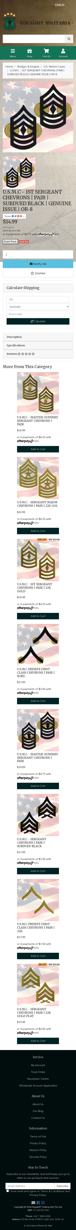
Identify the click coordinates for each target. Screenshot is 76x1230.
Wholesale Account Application (38, 1085)
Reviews (21, 354)
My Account (38, 1065)
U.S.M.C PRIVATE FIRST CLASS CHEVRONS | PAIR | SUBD (36, 672)
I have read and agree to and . (38, 1193)
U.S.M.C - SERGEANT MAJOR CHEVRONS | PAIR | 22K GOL (37, 504)
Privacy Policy (38, 1143)
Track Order (38, 1072)
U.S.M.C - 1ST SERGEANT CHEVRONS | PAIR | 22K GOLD (34, 587)
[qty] (38, 299)
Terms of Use (38, 1136)
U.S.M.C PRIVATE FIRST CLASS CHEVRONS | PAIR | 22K (36, 927)
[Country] (38, 306)
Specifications (16, 345)
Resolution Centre (38, 1078)
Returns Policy (38, 1150)
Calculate (38, 321)
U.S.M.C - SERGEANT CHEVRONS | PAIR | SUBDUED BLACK (31, 842)
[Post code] (38, 314)
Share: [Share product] (13, 216)
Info (57, 234)
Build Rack (10, 241)
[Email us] (33, 1202)
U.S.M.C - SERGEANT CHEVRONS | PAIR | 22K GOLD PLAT (34, 1012)
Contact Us (38, 1117)
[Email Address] (29, 1186)
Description (14, 337)
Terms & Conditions (52, 1191)
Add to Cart (38, 449)
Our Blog (38, 1111)
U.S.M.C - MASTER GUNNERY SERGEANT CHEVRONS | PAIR (37, 421)
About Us (38, 1104)
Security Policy (38, 1157)
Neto (50, 1225)
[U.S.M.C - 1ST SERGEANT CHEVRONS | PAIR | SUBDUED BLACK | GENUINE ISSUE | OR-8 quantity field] (38, 254)
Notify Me (38, 264)
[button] (38, 273)
